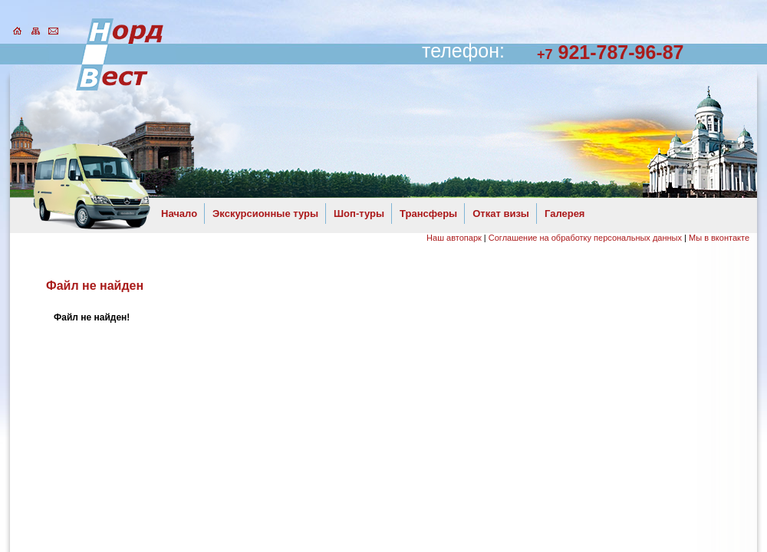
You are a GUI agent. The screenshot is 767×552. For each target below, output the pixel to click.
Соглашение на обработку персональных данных (585, 237)
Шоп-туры (359, 213)
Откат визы (500, 213)
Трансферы (428, 213)
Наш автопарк (454, 237)
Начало (179, 213)
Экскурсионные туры (265, 213)
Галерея (565, 213)
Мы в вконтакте (719, 237)
